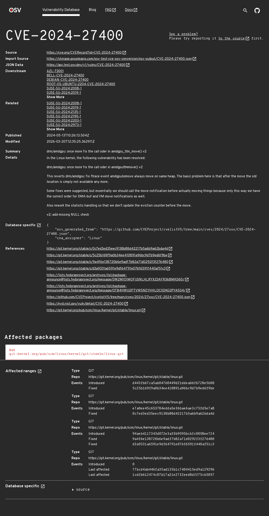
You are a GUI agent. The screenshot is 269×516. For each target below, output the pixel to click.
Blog (92, 10)
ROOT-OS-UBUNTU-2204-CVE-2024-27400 (81, 84)
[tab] (66, 352)
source (83, 489)
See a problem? (183, 34)
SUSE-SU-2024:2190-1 (64, 116)
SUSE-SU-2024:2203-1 (64, 121)
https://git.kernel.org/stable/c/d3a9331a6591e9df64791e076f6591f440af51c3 (106, 269)
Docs (129, 10)
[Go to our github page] (257, 12)
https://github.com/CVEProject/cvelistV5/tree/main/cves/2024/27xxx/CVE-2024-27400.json (118, 297)
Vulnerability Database (61, 10)
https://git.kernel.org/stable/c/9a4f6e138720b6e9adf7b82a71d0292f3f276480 (107, 262)
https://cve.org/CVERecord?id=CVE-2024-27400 (84, 53)
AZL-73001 (55, 71)
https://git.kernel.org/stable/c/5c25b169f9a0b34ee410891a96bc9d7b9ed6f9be (107, 255)
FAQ (108, 10)
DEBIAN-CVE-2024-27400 (68, 80)
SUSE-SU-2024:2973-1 (64, 125)
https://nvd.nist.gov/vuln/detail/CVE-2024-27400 (85, 304)
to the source (231, 39)
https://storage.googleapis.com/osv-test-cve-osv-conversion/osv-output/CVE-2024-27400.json (119, 59)
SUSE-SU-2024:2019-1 (64, 93)
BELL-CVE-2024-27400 (65, 75)
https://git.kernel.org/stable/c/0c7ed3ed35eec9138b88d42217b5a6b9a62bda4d (107, 249)
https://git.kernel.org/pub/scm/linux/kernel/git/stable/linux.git (94, 310)
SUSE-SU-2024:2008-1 (64, 88)
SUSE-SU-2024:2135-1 (64, 112)
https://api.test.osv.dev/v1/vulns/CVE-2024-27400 (86, 65)
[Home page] (15, 11)
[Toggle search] (245, 10)
